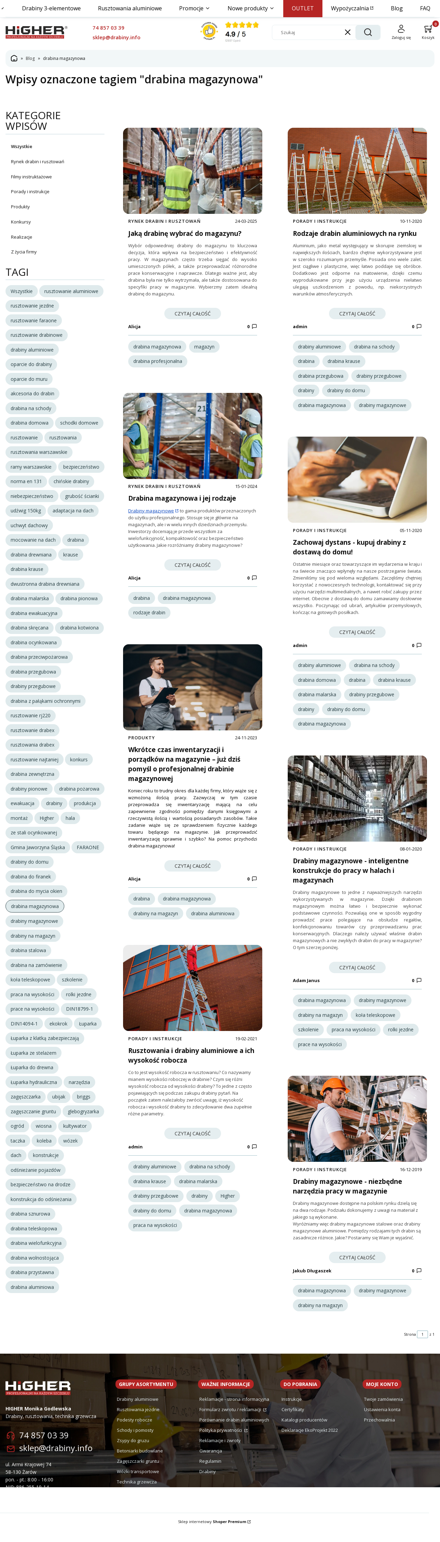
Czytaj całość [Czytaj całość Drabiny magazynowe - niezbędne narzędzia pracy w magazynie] (357, 1269)
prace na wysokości (320, 1052)
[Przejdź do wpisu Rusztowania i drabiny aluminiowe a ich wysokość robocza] (192, 1000)
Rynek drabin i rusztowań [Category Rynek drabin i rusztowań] (164, 221)
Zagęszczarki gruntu (138, 1473)
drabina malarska (198, 1192)
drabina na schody (209, 1178)
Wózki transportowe (138, 1483)
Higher (227, 1207)
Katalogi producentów (304, 1431)
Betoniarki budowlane (140, 1462)
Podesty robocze (134, 1431)
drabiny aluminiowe (154, 1178)
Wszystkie (21, 146)
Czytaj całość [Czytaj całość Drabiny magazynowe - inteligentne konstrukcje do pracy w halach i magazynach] (357, 975)
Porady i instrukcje (30, 191)
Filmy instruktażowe (31, 176)
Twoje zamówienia (383, 1411)
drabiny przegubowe (155, 1207)
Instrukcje (292, 1411)
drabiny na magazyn (155, 921)
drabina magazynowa (157, 346)
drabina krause (149, 1192)
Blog (30, 58)
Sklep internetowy (212, 1533)
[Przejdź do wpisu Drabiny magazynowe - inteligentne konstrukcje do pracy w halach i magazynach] (357, 806)
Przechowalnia (379, 1431)
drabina (141, 601)
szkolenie (308, 1037)
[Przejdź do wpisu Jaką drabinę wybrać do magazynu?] (192, 171)
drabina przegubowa (320, 376)
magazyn (204, 346)
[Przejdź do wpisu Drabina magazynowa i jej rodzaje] (192, 440)
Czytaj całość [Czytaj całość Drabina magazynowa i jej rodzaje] (193, 568)
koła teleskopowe (375, 1022)
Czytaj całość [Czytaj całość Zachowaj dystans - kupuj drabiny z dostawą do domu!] (357, 636)
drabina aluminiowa (212, 921)
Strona (410, 1345)
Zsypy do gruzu (133, 1452)
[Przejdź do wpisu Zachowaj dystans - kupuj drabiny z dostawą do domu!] (357, 484)
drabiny (199, 1207)
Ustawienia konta (382, 1421)
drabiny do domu (152, 1222)
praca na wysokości (155, 1236)
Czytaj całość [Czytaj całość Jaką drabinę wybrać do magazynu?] (193, 313)
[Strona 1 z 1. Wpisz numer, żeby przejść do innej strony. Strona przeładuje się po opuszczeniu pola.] (422, 1346)
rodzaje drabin (149, 616)
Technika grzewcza (137, 1493)
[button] (367, 32)
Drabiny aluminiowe (137, 1411)
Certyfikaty (293, 1421)
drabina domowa (317, 683)
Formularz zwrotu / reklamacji (230, 1421)
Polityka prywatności (221, 1442)
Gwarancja (210, 1462)
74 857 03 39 (44, 1446)
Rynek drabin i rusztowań (37, 161)
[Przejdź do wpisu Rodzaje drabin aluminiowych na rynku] (357, 171)
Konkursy (21, 222)
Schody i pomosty (135, 1442)
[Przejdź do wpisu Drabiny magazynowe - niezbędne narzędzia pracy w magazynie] (357, 1130)
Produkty (20, 207)
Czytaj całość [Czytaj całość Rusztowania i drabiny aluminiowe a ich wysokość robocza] (193, 1145)
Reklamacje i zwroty (220, 1452)
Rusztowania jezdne (138, 1421)
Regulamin (210, 1473)
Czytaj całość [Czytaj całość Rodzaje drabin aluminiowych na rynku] (357, 313)
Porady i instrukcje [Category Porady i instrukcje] (155, 1050)
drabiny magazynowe (382, 405)
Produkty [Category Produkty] (141, 745)
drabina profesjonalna (157, 361)
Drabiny (207, 1483)
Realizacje (21, 236)
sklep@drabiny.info (55, 1459)
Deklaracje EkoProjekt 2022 (310, 1442)
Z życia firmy (24, 252)
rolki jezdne (401, 1037)
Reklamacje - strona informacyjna (234, 1411)
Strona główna (14, 58)
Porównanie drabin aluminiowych (234, 1431)
